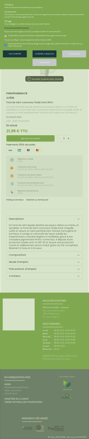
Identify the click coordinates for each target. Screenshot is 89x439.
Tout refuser (74, 54)
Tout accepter (15, 54)
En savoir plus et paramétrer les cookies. (16, 28)
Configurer (44, 62)
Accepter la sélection (44, 54)
